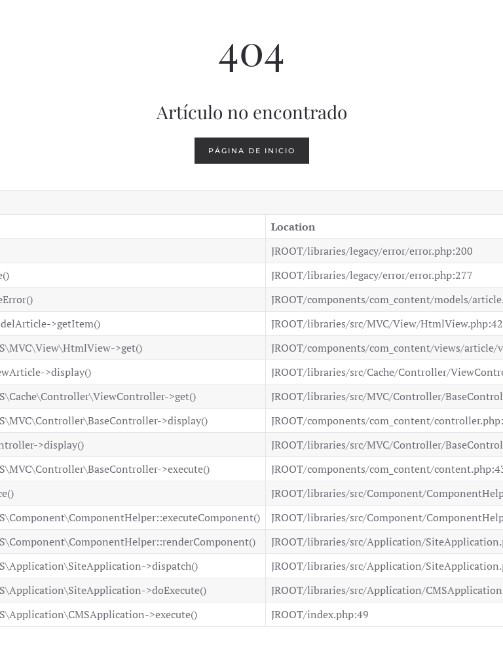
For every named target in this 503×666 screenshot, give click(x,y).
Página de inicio (251, 150)
